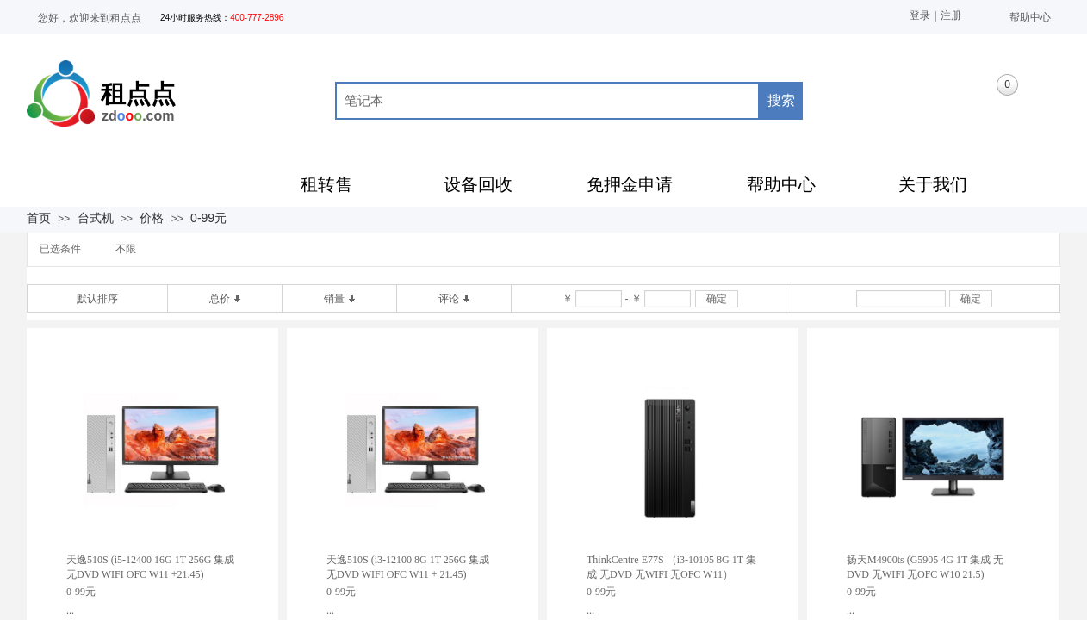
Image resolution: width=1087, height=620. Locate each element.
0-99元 (208, 218)
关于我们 (932, 184)
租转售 (326, 184)
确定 (716, 299)
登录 (920, 15)
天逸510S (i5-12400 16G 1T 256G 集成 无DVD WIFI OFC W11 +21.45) (150, 567)
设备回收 (478, 184)
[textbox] (547, 101)
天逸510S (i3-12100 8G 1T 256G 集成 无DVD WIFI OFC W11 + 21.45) (407, 567)
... (70, 610)
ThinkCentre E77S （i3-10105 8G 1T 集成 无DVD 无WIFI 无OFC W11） (671, 567)
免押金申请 (630, 184)
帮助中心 (1030, 17)
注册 (951, 15)
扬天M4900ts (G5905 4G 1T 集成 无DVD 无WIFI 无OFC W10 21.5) (925, 567)
